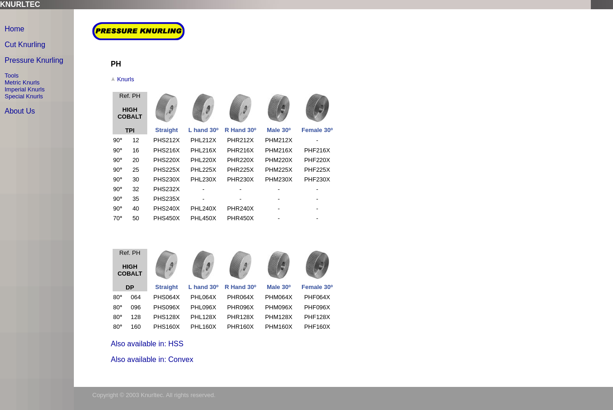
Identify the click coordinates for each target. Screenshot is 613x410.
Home (14, 29)
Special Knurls (24, 96)
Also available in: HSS (147, 344)
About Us (20, 111)
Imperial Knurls (25, 89)
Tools (11, 75)
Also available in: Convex (152, 359)
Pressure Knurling (34, 60)
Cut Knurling (25, 44)
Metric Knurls (22, 82)
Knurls (125, 79)
